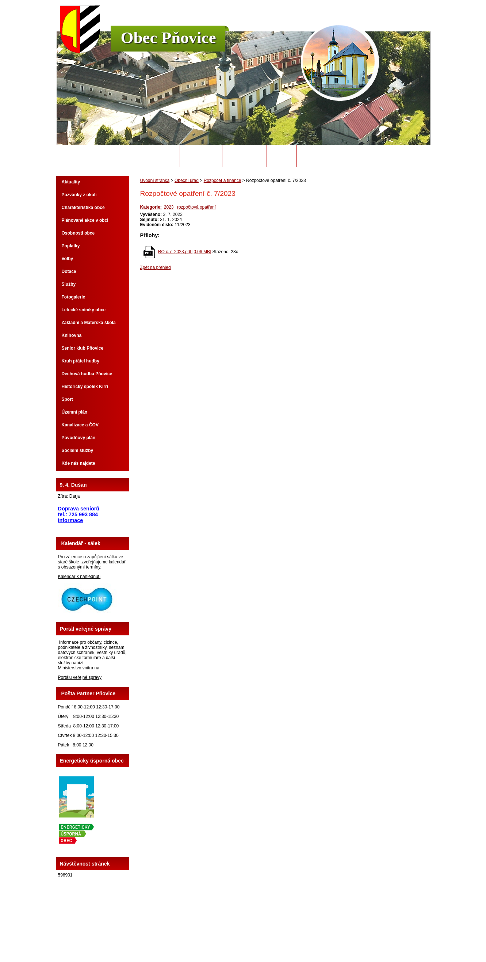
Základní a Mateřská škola (89, 322)
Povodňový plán (79, 437)
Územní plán (75, 412)
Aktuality (71, 182)
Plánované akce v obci (85, 220)
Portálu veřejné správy (80, 677)
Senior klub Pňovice (83, 348)
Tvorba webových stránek (272, 941)
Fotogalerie (73, 297)
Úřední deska (244, 156)
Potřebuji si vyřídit (326, 156)
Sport (67, 399)
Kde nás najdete (78, 463)
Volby (67, 258)
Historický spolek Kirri (85, 386)
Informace (70, 520)
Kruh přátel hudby (80, 361)
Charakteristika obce (83, 207)
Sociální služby (77, 450)
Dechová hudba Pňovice (87, 373)
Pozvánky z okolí (79, 194)
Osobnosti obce (78, 233)
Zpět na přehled (155, 267)
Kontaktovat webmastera (256, 936)
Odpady (281, 156)
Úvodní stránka (155, 156)
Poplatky (71, 245)
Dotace (69, 271)
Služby (69, 284)
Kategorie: (151, 207)
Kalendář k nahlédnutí (79, 576)
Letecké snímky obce (84, 309)
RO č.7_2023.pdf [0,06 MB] (184, 251)
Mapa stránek (296, 936)
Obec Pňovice (168, 37)
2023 (169, 207)
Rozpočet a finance (222, 180)
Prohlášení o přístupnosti (336, 936)
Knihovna (72, 335)
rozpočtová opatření (196, 207)
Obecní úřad (201, 156)
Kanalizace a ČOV (80, 424)
